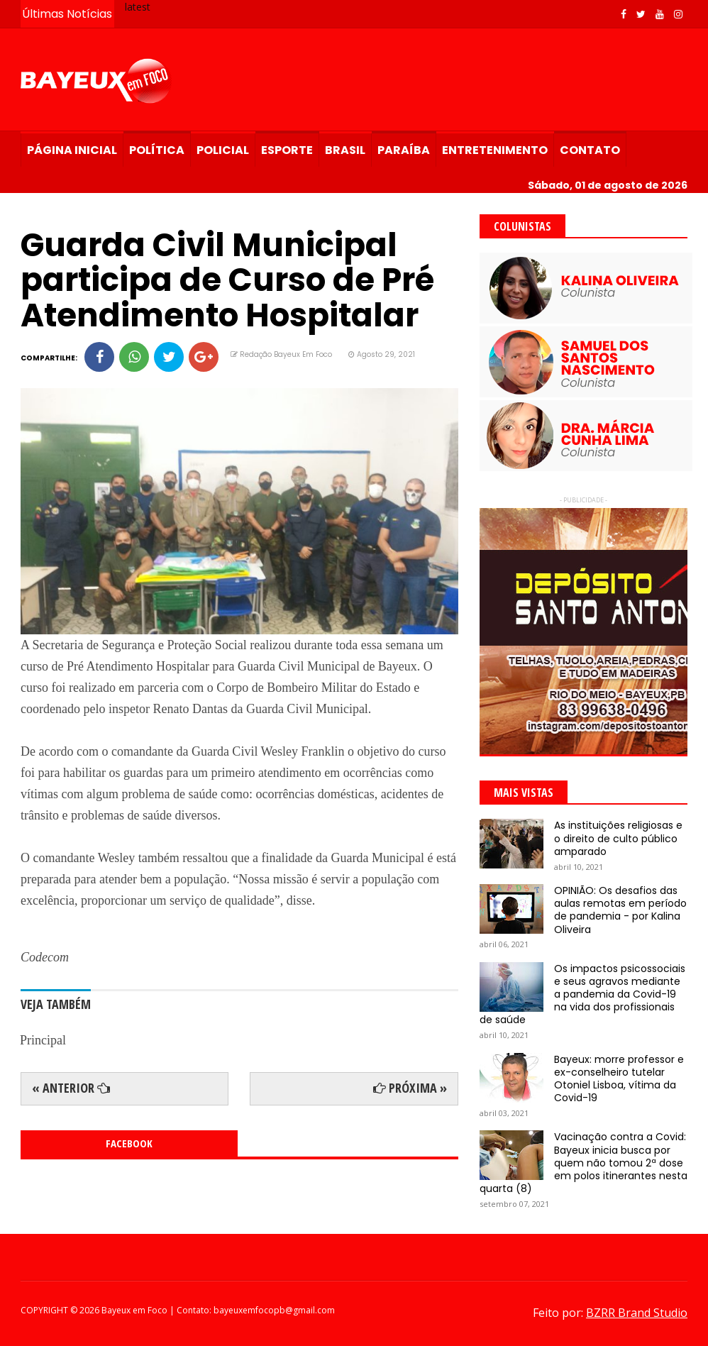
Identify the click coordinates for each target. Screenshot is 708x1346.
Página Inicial (72, 150)
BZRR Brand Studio (636, 1312)
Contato (590, 150)
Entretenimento (495, 150)
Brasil (345, 150)
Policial (223, 150)
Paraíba (403, 150)
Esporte (287, 150)
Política (156, 150)
